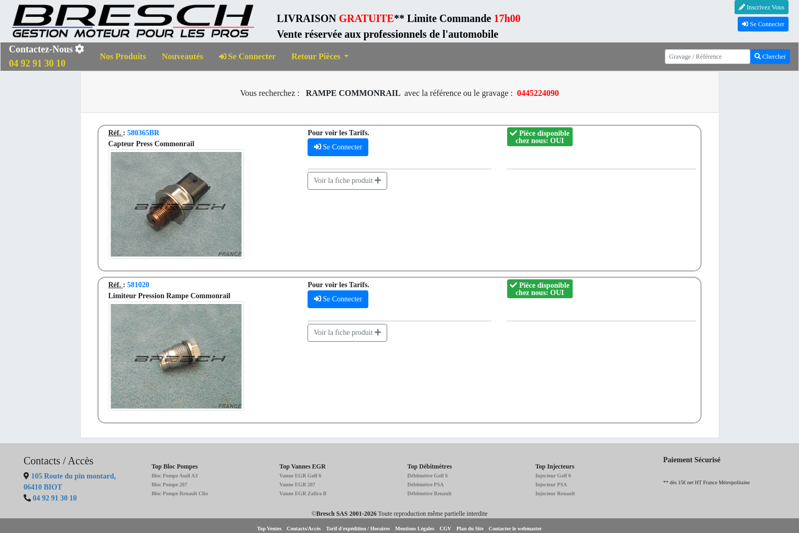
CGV (445, 528)
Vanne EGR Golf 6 (300, 475)
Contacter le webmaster (515, 528)
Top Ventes (269, 528)
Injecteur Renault (555, 493)
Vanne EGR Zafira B (302, 493)
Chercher (770, 56)
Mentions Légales (414, 528)
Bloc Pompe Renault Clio (179, 493)
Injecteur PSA (551, 484)
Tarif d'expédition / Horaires (358, 528)
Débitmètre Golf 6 (427, 475)
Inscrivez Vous (761, 7)
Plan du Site (470, 528)
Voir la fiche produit (347, 180)
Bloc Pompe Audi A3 (174, 475)
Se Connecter (763, 24)
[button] (320, 57)
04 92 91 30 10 (55, 498)
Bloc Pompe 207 (169, 484)
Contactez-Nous (46, 56)
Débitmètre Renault (429, 493)
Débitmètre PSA (425, 484)
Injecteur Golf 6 (553, 475)
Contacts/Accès (304, 528)
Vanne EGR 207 (297, 484)
